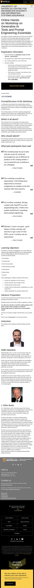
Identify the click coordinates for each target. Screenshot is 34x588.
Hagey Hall (3, 474)
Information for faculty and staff (8, 498)
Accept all (10, 583)
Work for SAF (4, 494)
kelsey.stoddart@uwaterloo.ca (12, 489)
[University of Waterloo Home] (5, 2)
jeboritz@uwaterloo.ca (7, 484)
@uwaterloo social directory (17, 541)
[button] (26, 2)
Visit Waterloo (4, 496)
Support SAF (4, 493)
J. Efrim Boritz (14, 79)
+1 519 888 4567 (18, 510)
